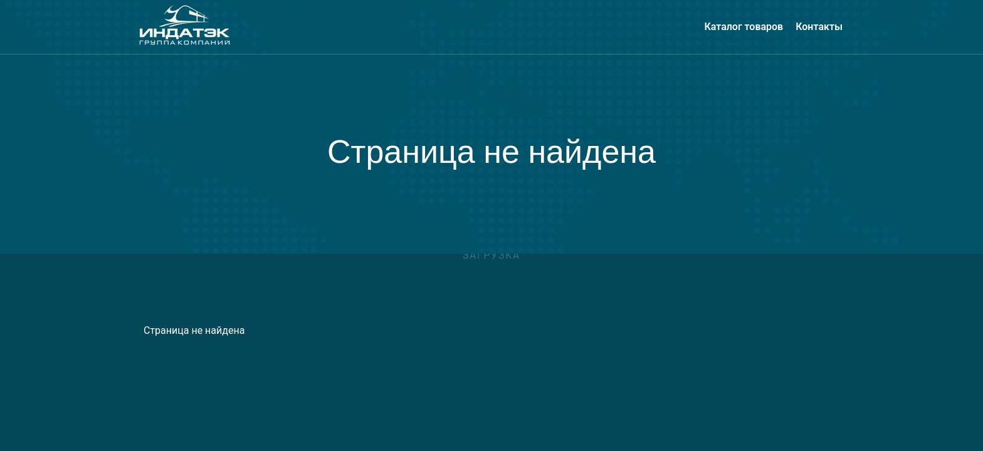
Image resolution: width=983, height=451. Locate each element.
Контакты (819, 27)
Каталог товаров (743, 27)
